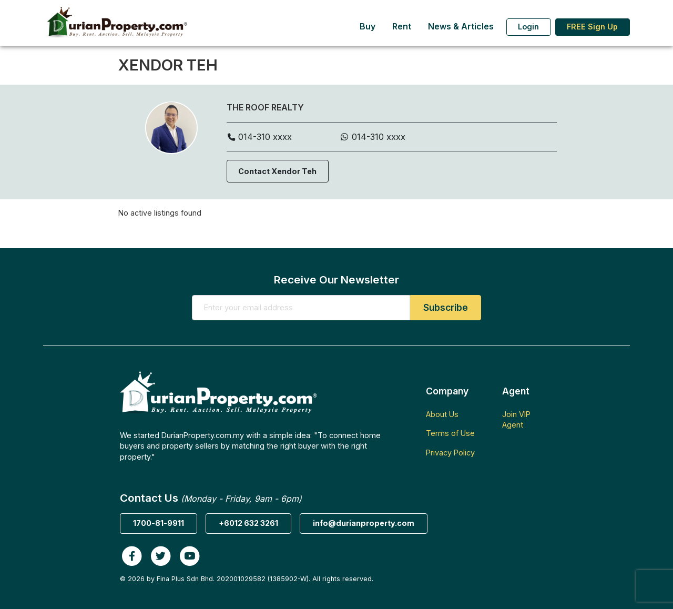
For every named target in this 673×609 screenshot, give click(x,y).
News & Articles (461, 27)
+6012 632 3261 (248, 523)
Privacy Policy (450, 452)
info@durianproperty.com (363, 523)
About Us (442, 414)
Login (528, 26)
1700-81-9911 (158, 523)
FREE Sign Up (592, 26)
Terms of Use (450, 433)
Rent (401, 27)
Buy (367, 27)
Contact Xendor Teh (277, 171)
